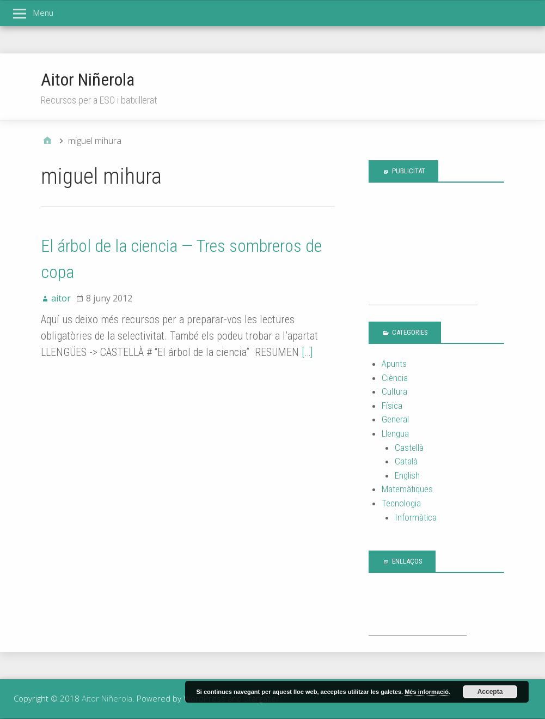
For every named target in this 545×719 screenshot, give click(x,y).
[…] (307, 352)
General (395, 419)
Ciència (395, 377)
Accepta (490, 692)
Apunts (394, 363)
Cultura (394, 391)
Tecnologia (401, 503)
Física (392, 405)
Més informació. (427, 691)
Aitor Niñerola (87, 79)
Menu (43, 12)
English (407, 475)
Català (406, 461)
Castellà (409, 447)
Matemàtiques (407, 489)
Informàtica (416, 517)
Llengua (395, 433)
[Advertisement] (423, 250)
